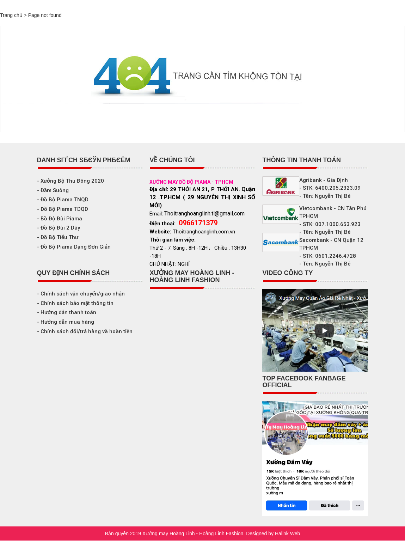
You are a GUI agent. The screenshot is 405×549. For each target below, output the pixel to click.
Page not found (45, 15)
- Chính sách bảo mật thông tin (75, 303)
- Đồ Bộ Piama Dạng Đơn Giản (74, 247)
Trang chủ (11, 15)
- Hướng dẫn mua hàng (65, 322)
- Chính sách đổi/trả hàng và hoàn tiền (85, 331)
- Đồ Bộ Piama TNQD (62, 199)
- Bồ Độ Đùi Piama (59, 218)
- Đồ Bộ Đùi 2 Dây (58, 228)
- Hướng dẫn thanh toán (66, 312)
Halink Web (287, 533)
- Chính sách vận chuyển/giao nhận (81, 294)
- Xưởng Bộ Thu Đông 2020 (70, 181)
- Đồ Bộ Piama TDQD (62, 209)
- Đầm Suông (53, 190)
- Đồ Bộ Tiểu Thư (57, 237)
